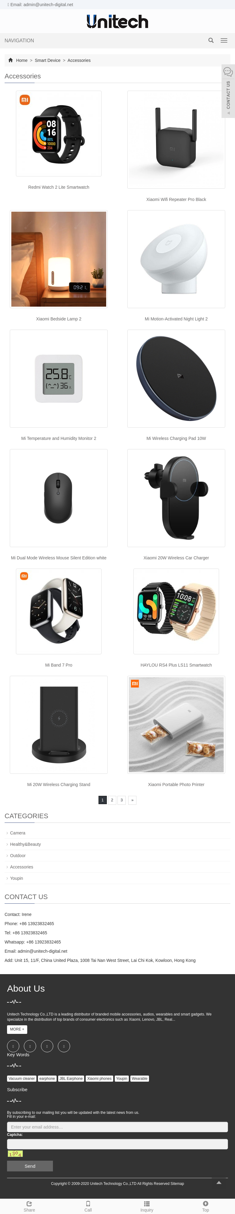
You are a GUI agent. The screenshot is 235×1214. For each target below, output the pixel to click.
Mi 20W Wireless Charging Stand (58, 784)
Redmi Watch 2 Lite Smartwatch (58, 187)
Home (22, 60)
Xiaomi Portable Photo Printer (176, 784)
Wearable (139, 1078)
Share (29, 1205)
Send (29, 1166)
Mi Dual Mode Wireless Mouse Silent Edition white (58, 557)
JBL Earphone (71, 1078)
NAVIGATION (19, 40)
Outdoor (18, 855)
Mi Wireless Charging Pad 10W (176, 438)
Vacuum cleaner (22, 1078)
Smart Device (48, 60)
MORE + (17, 1029)
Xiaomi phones (99, 1078)
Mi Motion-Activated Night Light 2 (176, 318)
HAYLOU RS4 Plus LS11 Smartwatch (176, 665)
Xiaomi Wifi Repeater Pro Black (176, 199)
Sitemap (177, 1184)
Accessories (79, 60)
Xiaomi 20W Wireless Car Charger (176, 557)
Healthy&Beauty (25, 844)
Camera (17, 832)
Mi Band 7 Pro (59, 665)
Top (205, 1205)
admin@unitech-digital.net (42, 951)
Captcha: (15, 1135)
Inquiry (147, 1205)
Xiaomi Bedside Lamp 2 (58, 318)
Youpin (16, 878)
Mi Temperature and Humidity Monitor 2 (58, 438)
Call (88, 1205)
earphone (47, 1078)
